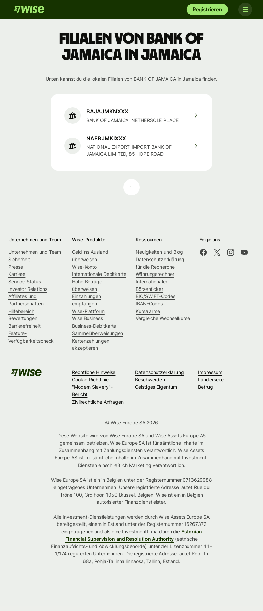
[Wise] (29, 9)
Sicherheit (19, 259)
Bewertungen (22, 318)
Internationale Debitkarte (99, 274)
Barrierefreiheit (24, 326)
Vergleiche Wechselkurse (163, 318)
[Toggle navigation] (245, 9)
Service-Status (24, 281)
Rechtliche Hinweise (93, 372)
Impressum (210, 372)
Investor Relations (27, 289)
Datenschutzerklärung (159, 372)
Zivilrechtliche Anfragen (98, 402)
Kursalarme (148, 311)
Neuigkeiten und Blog (159, 252)
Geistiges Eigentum (156, 387)
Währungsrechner (155, 274)
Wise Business (87, 318)
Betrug (205, 387)
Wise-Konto (84, 267)
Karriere (16, 274)
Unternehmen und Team (34, 252)
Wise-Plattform (88, 311)
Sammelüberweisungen (97, 333)
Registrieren (207, 9)
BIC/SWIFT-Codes (155, 296)
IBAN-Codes (149, 304)
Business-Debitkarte (94, 326)
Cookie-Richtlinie (90, 379)
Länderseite (211, 379)
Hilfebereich (21, 311)
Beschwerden (150, 379)
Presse (15, 267)
